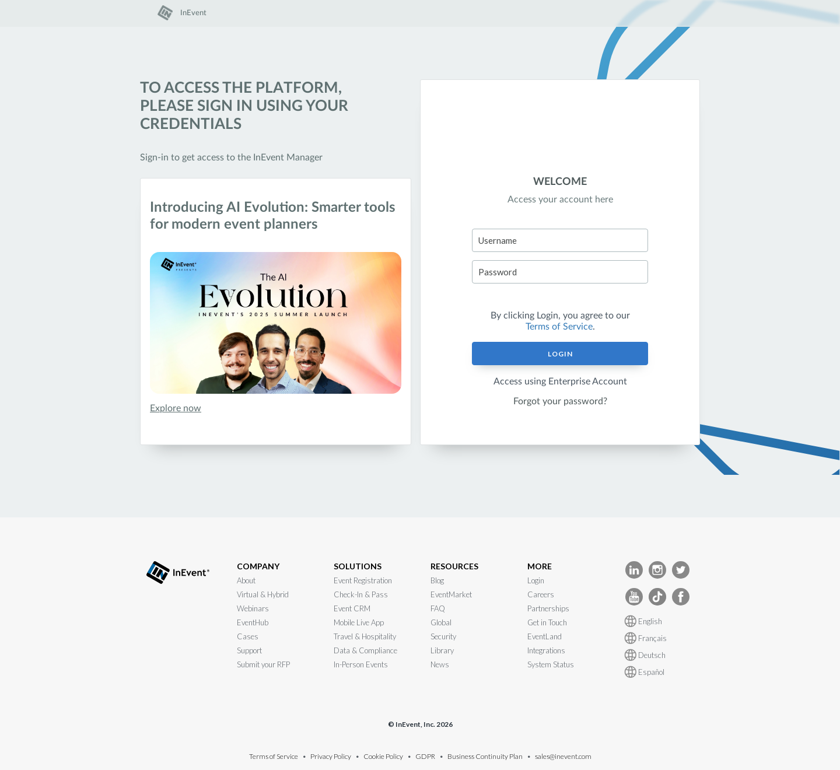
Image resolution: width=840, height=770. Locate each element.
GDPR (425, 756)
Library (442, 650)
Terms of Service (559, 326)
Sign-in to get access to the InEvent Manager (231, 157)
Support (249, 650)
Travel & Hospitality (365, 636)
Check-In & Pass (361, 594)
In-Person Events (361, 664)
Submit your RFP (263, 664)
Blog (437, 580)
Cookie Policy (383, 756)
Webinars (253, 608)
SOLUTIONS (358, 566)
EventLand (544, 636)
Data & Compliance (365, 650)
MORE (539, 566)
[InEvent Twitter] (681, 569)
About (246, 580)
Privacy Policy (330, 756)
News (439, 664)
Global (441, 622)
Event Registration (363, 580)
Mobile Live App (359, 622)
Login (560, 353)
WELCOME (560, 182)
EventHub (252, 622)
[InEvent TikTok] (657, 596)
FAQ (437, 608)
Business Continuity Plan (485, 756)
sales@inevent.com (563, 756)
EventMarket (451, 594)
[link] (182, 18)
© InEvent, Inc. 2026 (420, 724)
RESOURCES (454, 566)
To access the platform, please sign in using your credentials (244, 106)
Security (443, 636)
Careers (540, 594)
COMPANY (258, 566)
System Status (550, 664)
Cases (247, 636)
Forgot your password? (560, 401)
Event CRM (352, 608)
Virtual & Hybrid (263, 594)
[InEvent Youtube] (634, 596)
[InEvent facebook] (681, 596)
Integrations (546, 650)
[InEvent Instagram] (657, 569)
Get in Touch (547, 622)
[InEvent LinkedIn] (634, 569)
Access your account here (560, 199)
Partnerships (548, 608)
